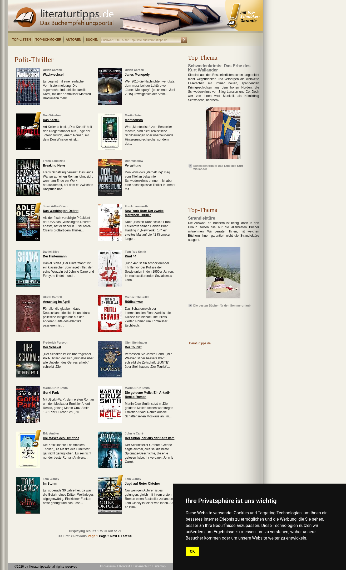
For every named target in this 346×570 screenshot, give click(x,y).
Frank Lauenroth (136, 206)
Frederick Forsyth (55, 342)
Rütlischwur (134, 302)
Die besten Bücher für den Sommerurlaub (222, 305)
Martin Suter (133, 115)
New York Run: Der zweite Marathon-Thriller (144, 213)
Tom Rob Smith (135, 251)
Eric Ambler (51, 433)
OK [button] (192, 551)
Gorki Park (51, 393)
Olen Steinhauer (136, 342)
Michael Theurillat (137, 297)
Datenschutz (142, 566)
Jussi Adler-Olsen (55, 206)
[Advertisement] (75, 51)
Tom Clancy (51, 478)
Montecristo (134, 120)
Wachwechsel (53, 74)
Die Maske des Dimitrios (61, 438)
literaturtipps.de (200, 343)
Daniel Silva (51, 251)
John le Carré (134, 433)
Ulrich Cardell (52, 69)
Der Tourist (133, 347)
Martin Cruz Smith (55, 388)
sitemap (160, 566)
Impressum (108, 566)
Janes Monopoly (137, 74)
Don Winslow (52, 115)
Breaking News (54, 165)
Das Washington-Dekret (60, 211)
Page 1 (93, 536)
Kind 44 (130, 256)
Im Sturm (50, 483)
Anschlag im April (56, 302)
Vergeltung (133, 165)
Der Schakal (52, 347)
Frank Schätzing (54, 160)
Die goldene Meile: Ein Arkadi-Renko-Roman (147, 395)
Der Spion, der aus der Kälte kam (149, 438)
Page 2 (104, 536)
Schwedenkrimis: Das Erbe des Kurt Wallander (218, 167)
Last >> (126, 536)
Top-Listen (21, 40)
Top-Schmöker (48, 40)
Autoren (73, 40)
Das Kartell (51, 120)
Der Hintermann (55, 256)
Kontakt (124, 566)
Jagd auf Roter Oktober (142, 483)
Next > (115, 536)
